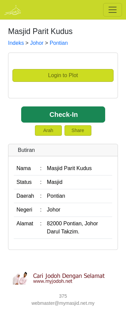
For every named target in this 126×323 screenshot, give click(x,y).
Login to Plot (63, 75)
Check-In (63, 114)
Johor (36, 43)
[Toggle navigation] (112, 10)
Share (78, 130)
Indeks (16, 43)
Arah (48, 130)
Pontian (59, 43)
